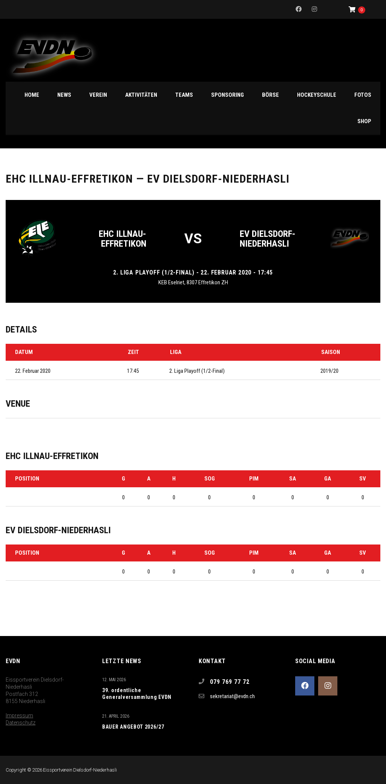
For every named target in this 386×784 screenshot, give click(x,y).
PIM (254, 478)
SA (292, 478)
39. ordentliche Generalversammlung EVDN (137, 693)
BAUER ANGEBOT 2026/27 (133, 727)
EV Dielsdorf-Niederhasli (268, 239)
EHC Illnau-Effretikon (122, 239)
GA (327, 478)
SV (362, 478)
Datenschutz (20, 723)
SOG (209, 478)
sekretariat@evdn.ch (232, 696)
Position (27, 478)
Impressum (19, 715)
